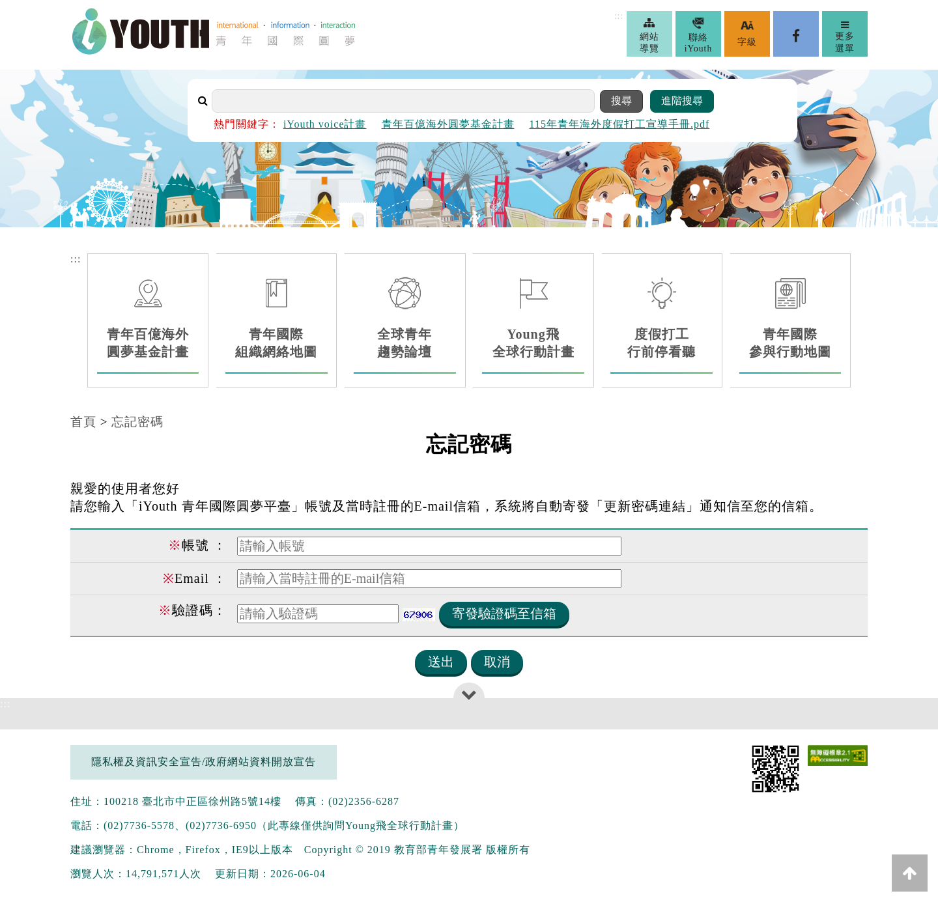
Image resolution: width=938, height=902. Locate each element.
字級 (747, 33)
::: (618, 16)
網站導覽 (650, 35)
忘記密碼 (137, 422)
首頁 (83, 422)
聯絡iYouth (698, 35)
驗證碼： (192, 610)
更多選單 (845, 36)
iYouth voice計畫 (325, 124)
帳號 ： (197, 545)
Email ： (195, 578)
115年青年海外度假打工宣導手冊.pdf (620, 124)
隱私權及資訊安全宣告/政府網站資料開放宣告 (203, 761)
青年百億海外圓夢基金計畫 (448, 124)
